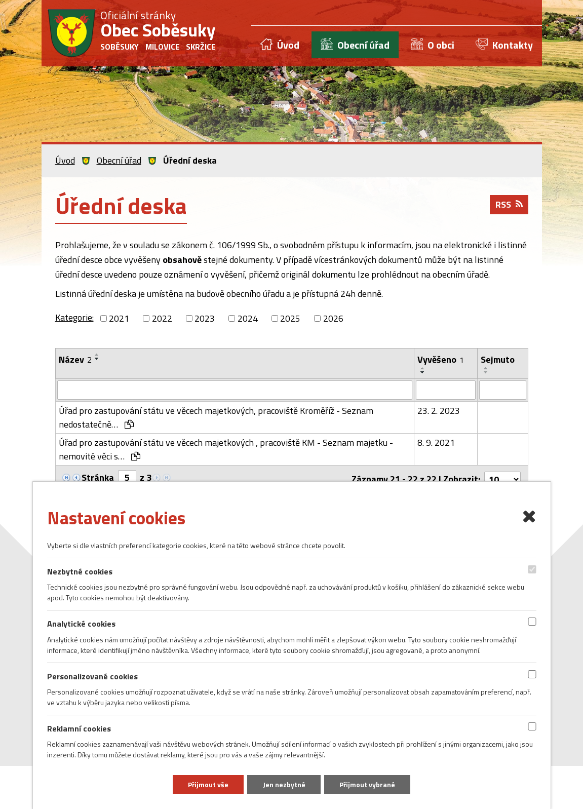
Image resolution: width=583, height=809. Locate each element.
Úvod (288, 45)
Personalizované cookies (92, 676)
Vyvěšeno (440, 359)
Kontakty (512, 45)
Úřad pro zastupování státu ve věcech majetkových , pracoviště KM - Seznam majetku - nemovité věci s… (226, 449)
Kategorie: (74, 317)
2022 (162, 318)
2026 (333, 318)
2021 (119, 318)
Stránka (98, 477)
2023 (205, 318)
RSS (509, 205)
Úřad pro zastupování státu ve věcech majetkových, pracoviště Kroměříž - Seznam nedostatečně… (216, 417)
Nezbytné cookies (79, 571)
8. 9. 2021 (436, 442)
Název (75, 359)
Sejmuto (498, 359)
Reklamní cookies (79, 728)
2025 (290, 318)
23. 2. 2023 (438, 410)
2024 (248, 318)
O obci (440, 45)
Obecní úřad (363, 45)
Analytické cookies (81, 624)
